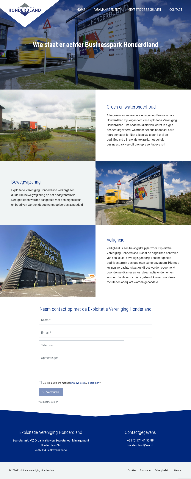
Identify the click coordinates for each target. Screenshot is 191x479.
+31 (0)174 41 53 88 (140, 440)
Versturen (56, 389)
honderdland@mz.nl (140, 445)
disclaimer (93, 380)
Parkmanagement (106, 11)
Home (81, 11)
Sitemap (177, 470)
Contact (175, 11)
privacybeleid (79, 380)
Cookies (132, 470)
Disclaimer (145, 470)
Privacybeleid (162, 470)
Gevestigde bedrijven (144, 11)
